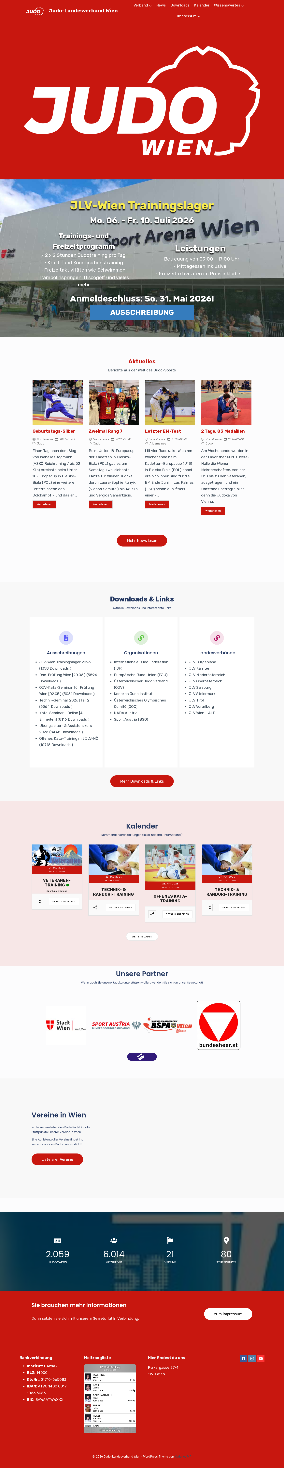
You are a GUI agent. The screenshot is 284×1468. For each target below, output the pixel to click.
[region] (142, 100)
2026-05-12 (180, 439)
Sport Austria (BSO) (131, 719)
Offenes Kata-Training (170, 898)
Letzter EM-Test (163, 431)
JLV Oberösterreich (205, 681)
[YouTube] (260, 1358)
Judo (40, 443)
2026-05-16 (124, 439)
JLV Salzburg (200, 687)
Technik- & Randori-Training (113, 892)
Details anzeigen (64, 901)
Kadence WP (183, 1456)
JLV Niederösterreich (207, 675)
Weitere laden (142, 936)
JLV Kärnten (199, 668)
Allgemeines (157, 443)
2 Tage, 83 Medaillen (223, 431)
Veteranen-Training (57, 882)
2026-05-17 (67, 439)
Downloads (180, 5)
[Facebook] (243, 1358)
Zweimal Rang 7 (105, 431)
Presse (48, 439)
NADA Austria (125, 713)
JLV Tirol (196, 700)
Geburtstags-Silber (54, 431)
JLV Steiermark (202, 693)
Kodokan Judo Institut (133, 693)
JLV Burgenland (202, 662)
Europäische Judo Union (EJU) (141, 675)
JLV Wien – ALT (202, 713)
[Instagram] (252, 1358)
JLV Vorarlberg (201, 706)
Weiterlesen (44, 504)
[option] (65, 1025)
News (161, 5)
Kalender (201, 5)
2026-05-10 (236, 439)
